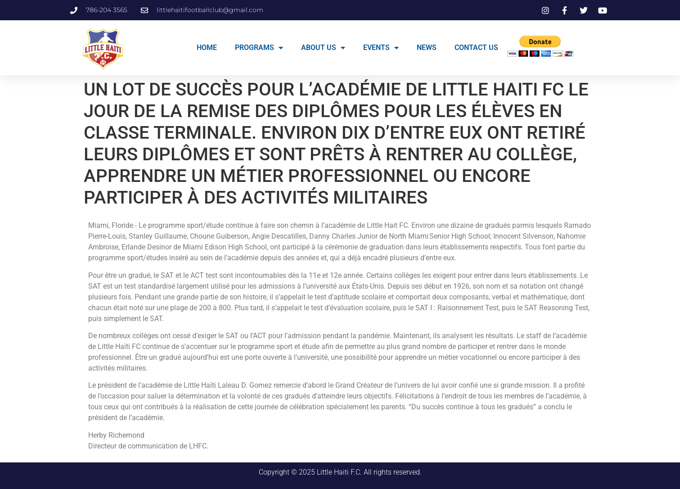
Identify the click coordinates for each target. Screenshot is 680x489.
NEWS (427, 47)
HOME (207, 47)
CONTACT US (476, 47)
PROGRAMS (259, 48)
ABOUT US (323, 48)
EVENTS (381, 48)
